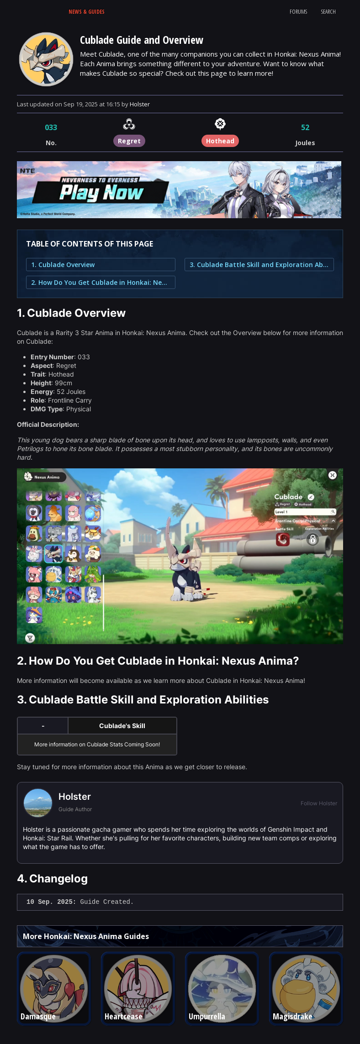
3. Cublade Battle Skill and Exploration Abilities (259, 264)
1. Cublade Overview (63, 264)
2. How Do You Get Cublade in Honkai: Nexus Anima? (100, 282)
